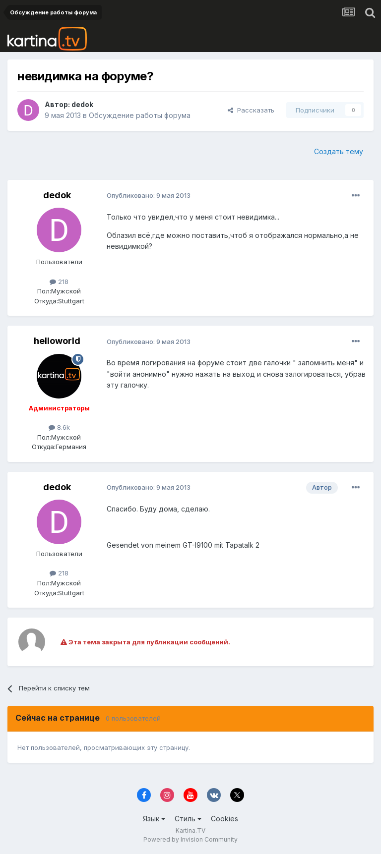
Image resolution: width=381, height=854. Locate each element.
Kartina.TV (190, 830)
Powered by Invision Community (190, 839)
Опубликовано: (148, 195)
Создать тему (338, 151)
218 (59, 281)
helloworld (57, 341)
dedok (82, 104)
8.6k (59, 427)
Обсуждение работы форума (139, 115)
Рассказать (251, 110)
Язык (154, 818)
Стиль (188, 818)
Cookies (224, 818)
